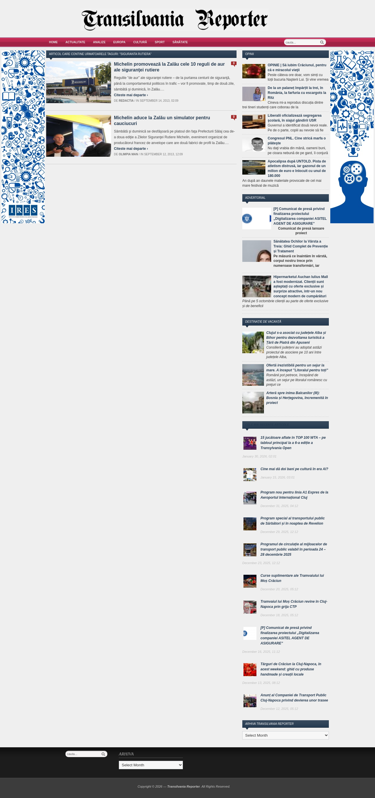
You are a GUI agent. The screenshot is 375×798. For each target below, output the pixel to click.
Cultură (140, 42)
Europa (119, 42)
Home (53, 42)
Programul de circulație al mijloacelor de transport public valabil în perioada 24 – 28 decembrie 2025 (293, 549)
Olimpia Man (128, 154)
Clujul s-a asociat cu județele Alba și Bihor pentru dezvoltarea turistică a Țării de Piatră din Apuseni (296, 338)
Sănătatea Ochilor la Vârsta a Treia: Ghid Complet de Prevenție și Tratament (300, 246)
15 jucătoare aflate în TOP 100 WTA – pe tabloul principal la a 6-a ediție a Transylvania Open (293, 443)
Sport (160, 42)
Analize (99, 42)
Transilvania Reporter (183, 786)
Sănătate (180, 42)
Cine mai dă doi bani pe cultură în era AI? (294, 469)
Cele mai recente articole (267, 424)
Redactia (126, 100)
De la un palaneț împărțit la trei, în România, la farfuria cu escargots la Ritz (297, 93)
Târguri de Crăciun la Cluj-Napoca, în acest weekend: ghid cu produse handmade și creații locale (290, 669)
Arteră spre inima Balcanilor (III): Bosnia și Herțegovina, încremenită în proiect (297, 398)
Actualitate (75, 42)
